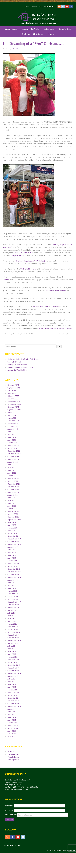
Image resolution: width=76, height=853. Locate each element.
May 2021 (11, 503)
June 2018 (11, 585)
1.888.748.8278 (49, 7)
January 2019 (12, 566)
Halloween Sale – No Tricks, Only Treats (23, 359)
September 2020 (14, 519)
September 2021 (14, 492)
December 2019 (13, 536)
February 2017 (13, 626)
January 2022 (12, 481)
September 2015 (14, 673)
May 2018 (11, 588)
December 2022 (13, 451)
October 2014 (13, 703)
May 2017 (11, 618)
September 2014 (14, 706)
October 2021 (13, 489)
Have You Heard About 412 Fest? (20, 367)
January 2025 (12, 399)
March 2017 (12, 624)
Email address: (11, 815)
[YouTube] (67, 6)
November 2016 (14, 635)
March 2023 (12, 443)
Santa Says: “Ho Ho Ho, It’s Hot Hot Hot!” (19, 334)
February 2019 (13, 563)
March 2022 (12, 475)
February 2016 (13, 659)
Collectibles (49, 29)
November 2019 (14, 539)
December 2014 (13, 698)
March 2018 (12, 591)
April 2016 (11, 654)
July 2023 (11, 432)
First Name (9, 806)
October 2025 (13, 385)
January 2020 (12, 533)
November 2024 (14, 404)
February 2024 (13, 421)
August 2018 (12, 580)
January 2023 (12, 448)
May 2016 (11, 651)
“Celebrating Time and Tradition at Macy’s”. (56, 328)
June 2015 (11, 681)
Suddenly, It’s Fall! (14, 362)
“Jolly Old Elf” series (28, 269)
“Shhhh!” (6, 279)
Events (51, 34)
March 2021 (12, 508)
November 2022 (14, 454)
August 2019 (12, 547)
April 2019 (11, 558)
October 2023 (13, 426)
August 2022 (12, 462)
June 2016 (11, 648)
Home (27, 7)
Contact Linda (36, 7)
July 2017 (11, 613)
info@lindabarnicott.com (56, 290)
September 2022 (14, 459)
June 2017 (11, 615)
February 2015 (13, 692)
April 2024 (11, 415)
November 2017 (14, 602)
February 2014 (13, 725)
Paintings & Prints (30, 29)
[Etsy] (59, 6)
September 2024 (14, 410)
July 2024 (11, 412)
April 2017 (11, 621)
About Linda (11, 29)
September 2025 (14, 388)
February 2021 (13, 511)
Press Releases (13, 754)
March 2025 (12, 393)
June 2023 (11, 434)
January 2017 (12, 629)
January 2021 (12, 514)
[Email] (63, 6)
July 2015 (11, 679)
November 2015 (14, 668)
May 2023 (11, 437)
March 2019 (12, 561)
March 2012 (12, 736)
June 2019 (11, 552)
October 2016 (13, 637)
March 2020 (12, 528)
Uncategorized (13, 760)
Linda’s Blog (65, 29)
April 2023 (11, 440)
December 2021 (13, 484)
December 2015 (13, 665)
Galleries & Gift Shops (32, 34)
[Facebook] (71, 6)
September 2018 (14, 577)
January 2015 (12, 695)
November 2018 (14, 572)
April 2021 (11, 506)
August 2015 (12, 676)
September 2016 (14, 640)
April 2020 (11, 525)
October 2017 (13, 605)
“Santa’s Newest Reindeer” (23, 253)
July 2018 (11, 583)
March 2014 (12, 723)
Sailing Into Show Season (17, 364)
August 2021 (12, 495)
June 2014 (11, 714)
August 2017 (12, 610)
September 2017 (14, 607)
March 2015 (12, 690)
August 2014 (12, 709)
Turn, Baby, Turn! (65, 334)
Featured (10, 751)
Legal (19, 845)
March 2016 (12, 657)
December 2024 (13, 401)
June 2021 (11, 500)
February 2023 (13, 445)
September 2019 (14, 544)
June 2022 (11, 467)
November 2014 (14, 701)
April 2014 (11, 720)
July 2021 (11, 497)
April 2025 (11, 390)
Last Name (9, 810)
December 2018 (13, 569)
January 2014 (12, 728)
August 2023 (12, 429)
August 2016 (12, 643)
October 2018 (13, 574)
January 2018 (12, 596)
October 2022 (13, 456)
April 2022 (11, 473)
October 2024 (13, 407)
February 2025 (13, 396)
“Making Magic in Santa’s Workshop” (47, 306)
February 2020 (13, 530)
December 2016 (13, 632)
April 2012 (11, 734)
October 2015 (13, 670)
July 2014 (11, 712)
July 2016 (11, 646)
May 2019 (11, 555)
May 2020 (11, 522)
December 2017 (13, 599)
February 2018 (13, 594)
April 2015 (11, 687)
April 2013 (11, 731)
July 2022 (11, 465)
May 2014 (11, 717)
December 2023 (13, 423)
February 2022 (13, 478)
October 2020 (13, 517)
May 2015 (11, 684)
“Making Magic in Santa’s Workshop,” (30, 261)
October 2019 (13, 541)
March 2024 (12, 418)
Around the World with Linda (18, 370)
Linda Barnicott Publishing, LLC (64, 850)
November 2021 (14, 486)
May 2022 (11, 470)
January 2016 (12, 662)
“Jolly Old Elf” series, (19, 255)
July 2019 (11, 550)
